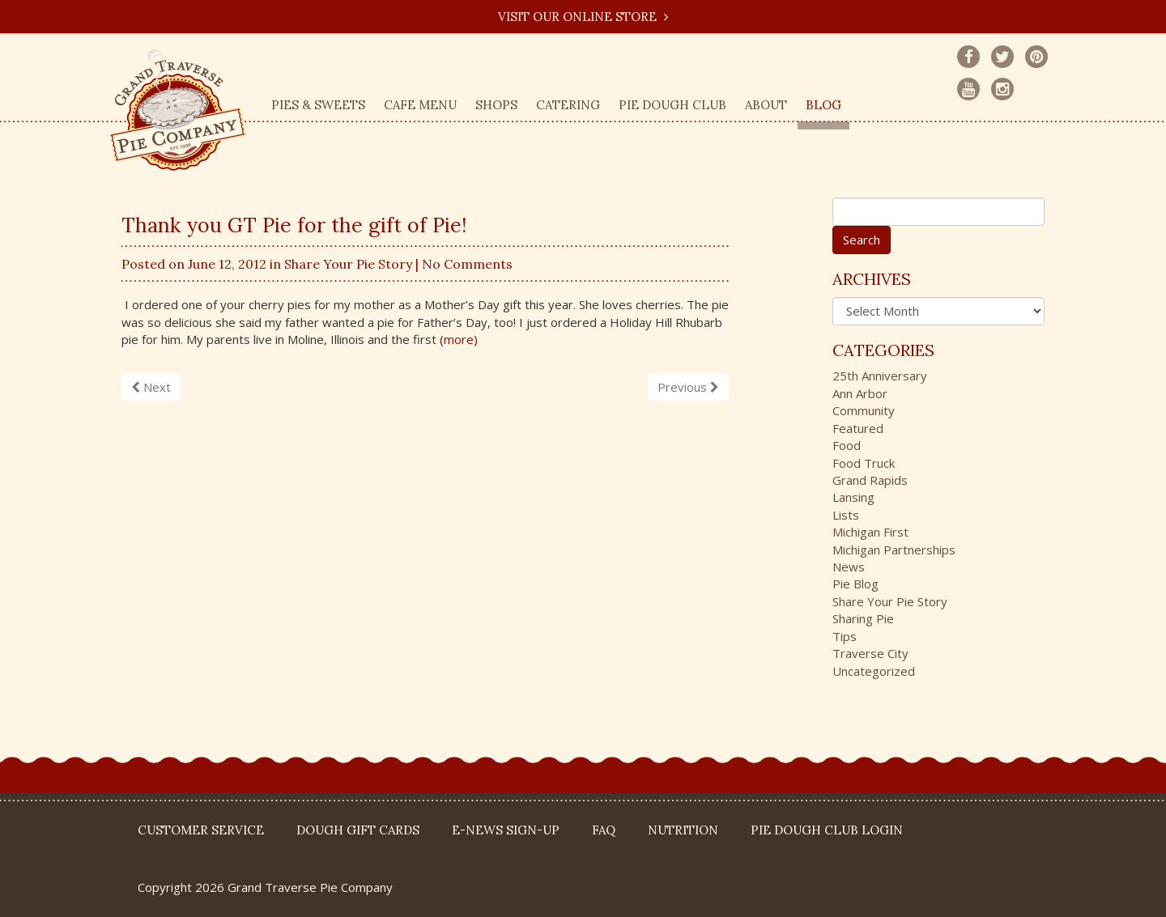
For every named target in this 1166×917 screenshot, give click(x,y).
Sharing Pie (863, 618)
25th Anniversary (879, 375)
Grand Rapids (870, 480)
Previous (688, 387)
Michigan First (870, 532)
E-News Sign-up (506, 830)
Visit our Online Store (583, 16)
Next (151, 387)
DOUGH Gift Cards (357, 830)
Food (846, 445)
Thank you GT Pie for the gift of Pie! (293, 225)
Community (863, 410)
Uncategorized (873, 671)
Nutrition (683, 830)
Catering (568, 105)
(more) (459, 339)
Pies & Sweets (318, 105)
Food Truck (863, 463)
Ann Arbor (859, 393)
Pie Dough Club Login (827, 830)
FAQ (603, 830)
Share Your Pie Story (348, 264)
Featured (857, 428)
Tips (844, 636)
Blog (823, 105)
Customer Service (201, 830)
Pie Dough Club (672, 105)
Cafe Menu (420, 105)
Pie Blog (855, 583)
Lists (845, 515)
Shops (496, 105)
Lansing (853, 497)
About (766, 105)
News (848, 566)
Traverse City (870, 653)
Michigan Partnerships (893, 549)
